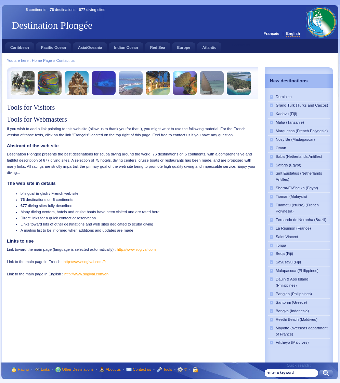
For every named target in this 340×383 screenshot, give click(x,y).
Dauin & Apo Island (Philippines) (292, 282)
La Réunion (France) (293, 228)
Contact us (65, 60)
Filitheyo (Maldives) (292, 342)
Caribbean (19, 46)
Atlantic (209, 46)
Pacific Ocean (53, 46)
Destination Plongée (52, 25)
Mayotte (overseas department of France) (302, 331)
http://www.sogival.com (136, 249)
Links (42, 369)
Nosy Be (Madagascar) (295, 139)
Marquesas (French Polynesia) (302, 131)
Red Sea (157, 46)
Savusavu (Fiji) (288, 262)
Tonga (281, 245)
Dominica (284, 97)
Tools (164, 369)
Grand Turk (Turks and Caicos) (302, 105)
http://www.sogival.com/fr (85, 262)
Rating (19, 369)
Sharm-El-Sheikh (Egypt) (297, 188)
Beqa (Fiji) (284, 253)
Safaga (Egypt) (288, 165)
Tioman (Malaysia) (291, 196)
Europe (184, 46)
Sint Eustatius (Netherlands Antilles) (299, 176)
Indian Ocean (126, 46)
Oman (281, 148)
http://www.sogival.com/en (86, 274)
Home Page (42, 60)
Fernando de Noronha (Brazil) (301, 220)
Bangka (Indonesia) (292, 311)
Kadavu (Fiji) (286, 114)
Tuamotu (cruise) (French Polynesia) (297, 208)
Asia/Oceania (90, 46)
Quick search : (299, 365)
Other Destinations (74, 369)
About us (109, 369)
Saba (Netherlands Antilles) (299, 156)
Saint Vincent (287, 237)
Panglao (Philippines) (294, 294)
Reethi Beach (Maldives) (296, 319)
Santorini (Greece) (291, 302)
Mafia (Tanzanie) (290, 122)
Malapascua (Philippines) (297, 271)
